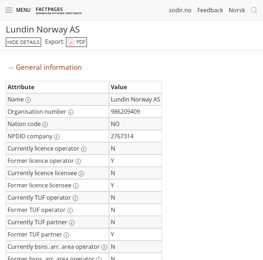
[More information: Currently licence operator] (84, 149)
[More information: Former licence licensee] (76, 186)
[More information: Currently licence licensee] (81, 174)
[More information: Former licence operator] (78, 161)
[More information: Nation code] (45, 124)
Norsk (237, 10)
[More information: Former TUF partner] (66, 235)
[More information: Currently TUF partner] (72, 223)
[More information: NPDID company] (57, 137)
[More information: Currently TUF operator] (75, 198)
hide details (23, 42)
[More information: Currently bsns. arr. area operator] (104, 247)
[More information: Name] (28, 100)
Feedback (210, 10)
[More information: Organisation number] (71, 112)
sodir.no (180, 10)
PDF (76, 42)
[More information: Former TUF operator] (70, 210)
